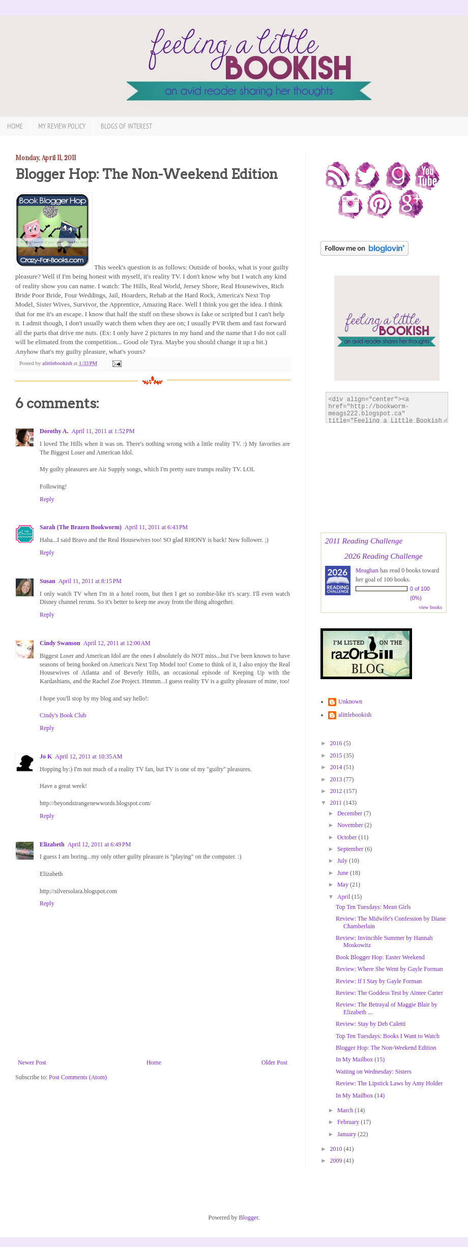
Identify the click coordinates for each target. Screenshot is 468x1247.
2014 (337, 767)
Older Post (274, 1062)
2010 (337, 1148)
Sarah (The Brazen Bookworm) (81, 527)
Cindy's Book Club (63, 715)
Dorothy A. (54, 431)
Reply (47, 499)
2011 (337, 802)
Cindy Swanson (60, 643)
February (349, 1122)
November (351, 825)
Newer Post (32, 1062)
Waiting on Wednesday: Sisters (374, 1071)
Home (15, 126)
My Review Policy (61, 126)
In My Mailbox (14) (360, 1095)
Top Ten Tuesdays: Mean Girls (373, 906)
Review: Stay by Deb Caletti (370, 1023)
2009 (337, 1160)
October (348, 837)
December (350, 813)
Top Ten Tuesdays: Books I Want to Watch (388, 1036)
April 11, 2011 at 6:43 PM (156, 527)
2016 (337, 743)
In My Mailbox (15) (360, 1059)
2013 (337, 779)
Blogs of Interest (126, 126)
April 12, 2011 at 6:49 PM (99, 844)
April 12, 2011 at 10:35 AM (88, 756)
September (351, 849)
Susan (47, 581)
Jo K (46, 756)
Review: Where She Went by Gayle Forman (389, 968)
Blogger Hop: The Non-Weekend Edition (386, 1047)
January (347, 1134)
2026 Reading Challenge (383, 556)
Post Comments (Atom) (78, 1077)
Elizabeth (52, 844)
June (343, 872)
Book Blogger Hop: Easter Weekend (380, 957)
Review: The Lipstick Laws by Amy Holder (389, 1083)
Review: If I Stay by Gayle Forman (379, 981)
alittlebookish (354, 714)
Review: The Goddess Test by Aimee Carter (389, 992)
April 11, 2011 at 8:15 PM (90, 581)
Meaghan (367, 570)
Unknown (350, 701)
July (343, 860)
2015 (337, 755)
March (346, 1110)
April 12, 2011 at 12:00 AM (117, 643)
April (344, 896)
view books (430, 607)
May (343, 884)
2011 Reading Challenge (363, 540)
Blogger (248, 1217)
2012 (337, 791)
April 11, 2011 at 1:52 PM (102, 431)
